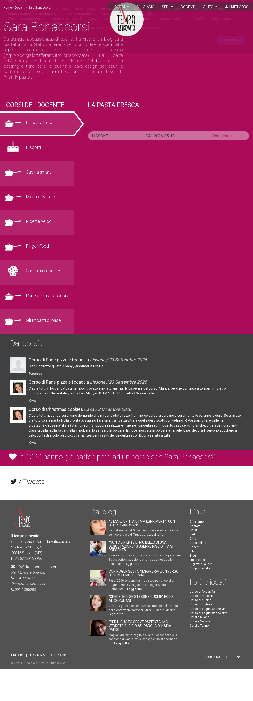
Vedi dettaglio (224, 136)
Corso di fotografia (202, 591)
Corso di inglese (201, 604)
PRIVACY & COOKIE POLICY (48, 655)
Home (8, 7)
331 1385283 (25, 589)
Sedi (167, 7)
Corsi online (198, 543)
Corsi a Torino (199, 625)
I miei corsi (237, 7)
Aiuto (210, 7)
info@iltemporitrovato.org (37, 567)
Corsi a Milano (199, 617)
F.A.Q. (193, 551)
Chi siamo (145, 7)
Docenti (188, 7)
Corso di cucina (200, 600)
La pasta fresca (113, 105)
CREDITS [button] (17, 655)
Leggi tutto (155, 534)
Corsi (193, 530)
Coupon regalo (200, 568)
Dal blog (103, 511)
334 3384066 (25, 578)
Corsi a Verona (200, 621)
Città (193, 538)
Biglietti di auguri (201, 564)
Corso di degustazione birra (209, 613)
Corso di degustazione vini (208, 609)
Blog (193, 555)
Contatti (195, 526)
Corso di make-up (201, 596)
